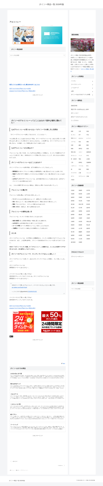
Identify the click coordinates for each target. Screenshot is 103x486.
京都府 (80, 218)
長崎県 (88, 235)
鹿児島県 (73, 242)
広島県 (72, 228)
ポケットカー (75, 113)
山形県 (88, 193)
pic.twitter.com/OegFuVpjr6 (19, 287)
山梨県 (72, 211)
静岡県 (72, 214)
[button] (64, 55)
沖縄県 (80, 242)
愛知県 (80, 214)
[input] (37, 55)
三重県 (88, 214)
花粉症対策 (74, 105)
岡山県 (88, 225)
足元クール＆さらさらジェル (79, 117)
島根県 (80, 225)
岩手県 (88, 190)
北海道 (72, 190)
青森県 (80, 190)
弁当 (11, 336)
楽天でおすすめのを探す (20, 88)
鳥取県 (72, 225)
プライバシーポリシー (77, 256)
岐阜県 (88, 211)
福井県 (88, 207)
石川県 (80, 207)
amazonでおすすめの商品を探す (22, 91)
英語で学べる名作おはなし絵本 (80, 109)
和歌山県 (88, 221)
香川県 (72, 231)
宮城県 (72, 193)
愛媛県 (80, 231)
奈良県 (80, 221)
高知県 (88, 231)
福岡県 (72, 235)
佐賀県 (80, 235)
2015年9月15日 (32, 291)
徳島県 (88, 228)
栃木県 (88, 197)
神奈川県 (81, 204)
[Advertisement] (37, 16)
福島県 (72, 197)
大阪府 (88, 218)
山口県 (80, 228)
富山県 (72, 207)
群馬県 (72, 200)
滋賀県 (72, 218)
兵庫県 (72, 221)
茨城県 (80, 197)
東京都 (72, 204)
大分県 (80, 238)
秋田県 (80, 193)
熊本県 (72, 238)
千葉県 (88, 200)
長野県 (80, 211)
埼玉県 (80, 200)
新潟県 (88, 204)
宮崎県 (88, 238)
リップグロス (75, 120)
